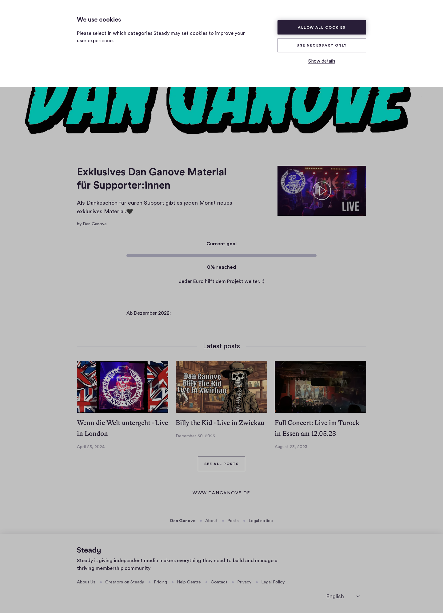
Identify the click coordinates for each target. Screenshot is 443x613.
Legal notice (261, 521)
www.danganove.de (221, 494)
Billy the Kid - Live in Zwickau (220, 422)
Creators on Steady (124, 582)
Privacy (244, 582)
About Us (86, 582)
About (211, 521)
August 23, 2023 (291, 447)
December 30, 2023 (195, 436)
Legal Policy (273, 582)
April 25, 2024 (91, 447)
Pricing (160, 582)
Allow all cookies (322, 27)
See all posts (221, 464)
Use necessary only (322, 45)
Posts (233, 521)
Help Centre (189, 582)
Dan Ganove (183, 521)
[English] (343, 596)
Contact (219, 582)
